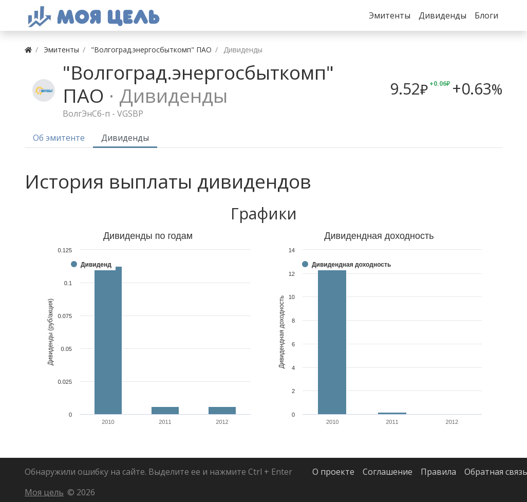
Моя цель (44, 492)
